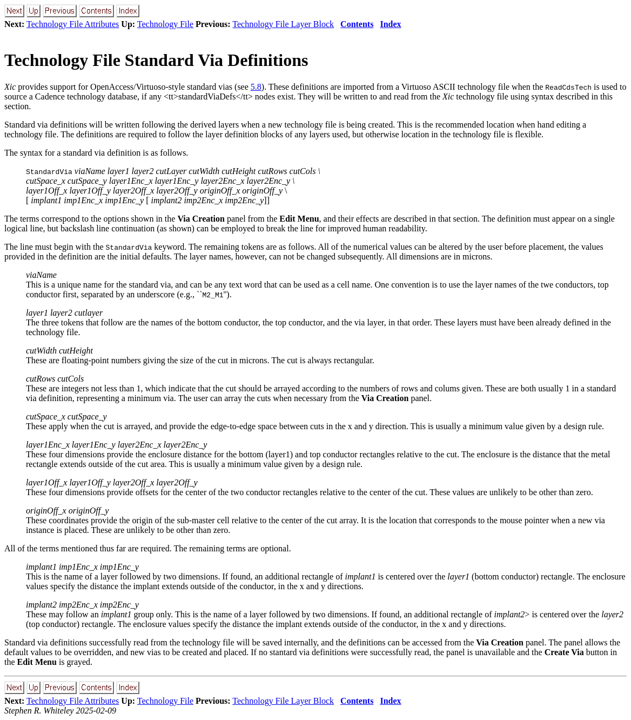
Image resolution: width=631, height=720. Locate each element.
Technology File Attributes (72, 24)
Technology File (165, 24)
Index (390, 24)
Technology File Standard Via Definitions (156, 60)
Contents (356, 24)
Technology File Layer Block (283, 24)
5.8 (256, 86)
